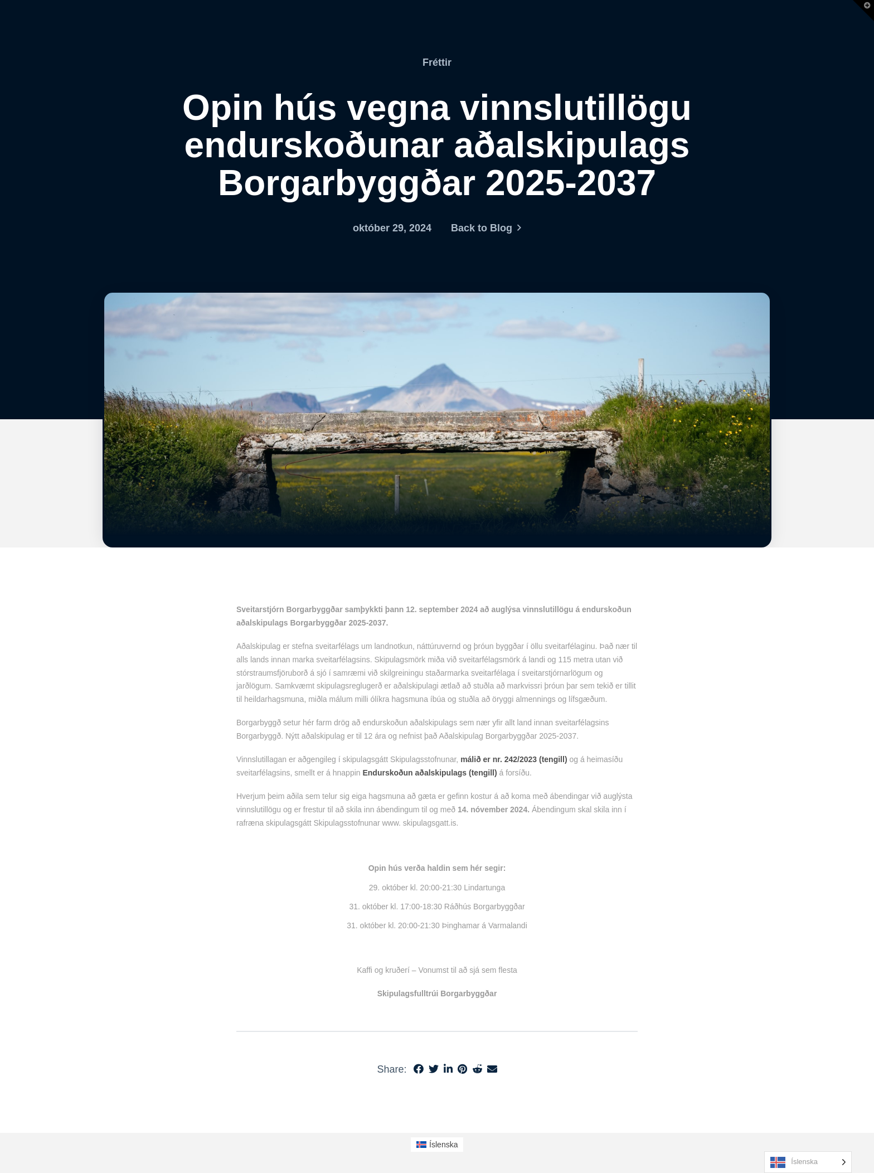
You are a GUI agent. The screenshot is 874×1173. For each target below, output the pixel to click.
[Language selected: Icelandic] (808, 1162)
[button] (863, 10)
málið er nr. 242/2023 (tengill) (513, 759)
